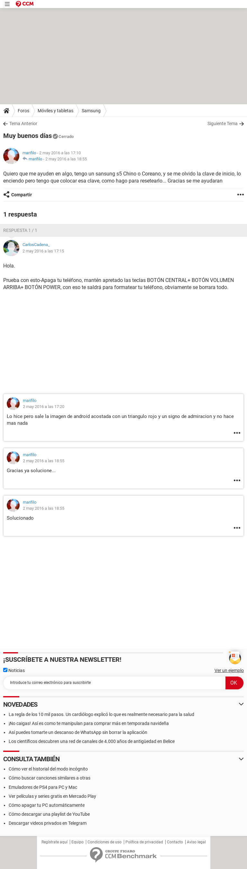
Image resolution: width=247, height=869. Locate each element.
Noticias (14, 670)
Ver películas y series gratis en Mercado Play (52, 796)
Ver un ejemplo (229, 670)
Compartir (21, 194)
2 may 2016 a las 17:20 (43, 406)
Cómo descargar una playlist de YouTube (49, 814)
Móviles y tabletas (55, 110)
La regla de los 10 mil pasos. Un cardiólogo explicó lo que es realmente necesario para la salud (101, 714)
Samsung (91, 110)
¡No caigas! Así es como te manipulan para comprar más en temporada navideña (89, 723)
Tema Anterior (23, 123)
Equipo (77, 842)
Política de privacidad (144, 842)
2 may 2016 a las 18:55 (66, 159)
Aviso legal (196, 842)
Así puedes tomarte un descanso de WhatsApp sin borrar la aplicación (78, 732)
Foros (23, 110)
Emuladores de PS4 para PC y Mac (43, 787)
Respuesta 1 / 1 (20, 230)
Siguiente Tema (222, 123)
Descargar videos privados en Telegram (48, 823)
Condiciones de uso (104, 842)
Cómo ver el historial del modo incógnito (48, 768)
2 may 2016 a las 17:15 (43, 251)
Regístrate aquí (54, 842)
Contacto (175, 842)
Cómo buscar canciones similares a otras (49, 777)
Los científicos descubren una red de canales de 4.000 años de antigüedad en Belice (92, 741)
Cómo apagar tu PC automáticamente (47, 805)
